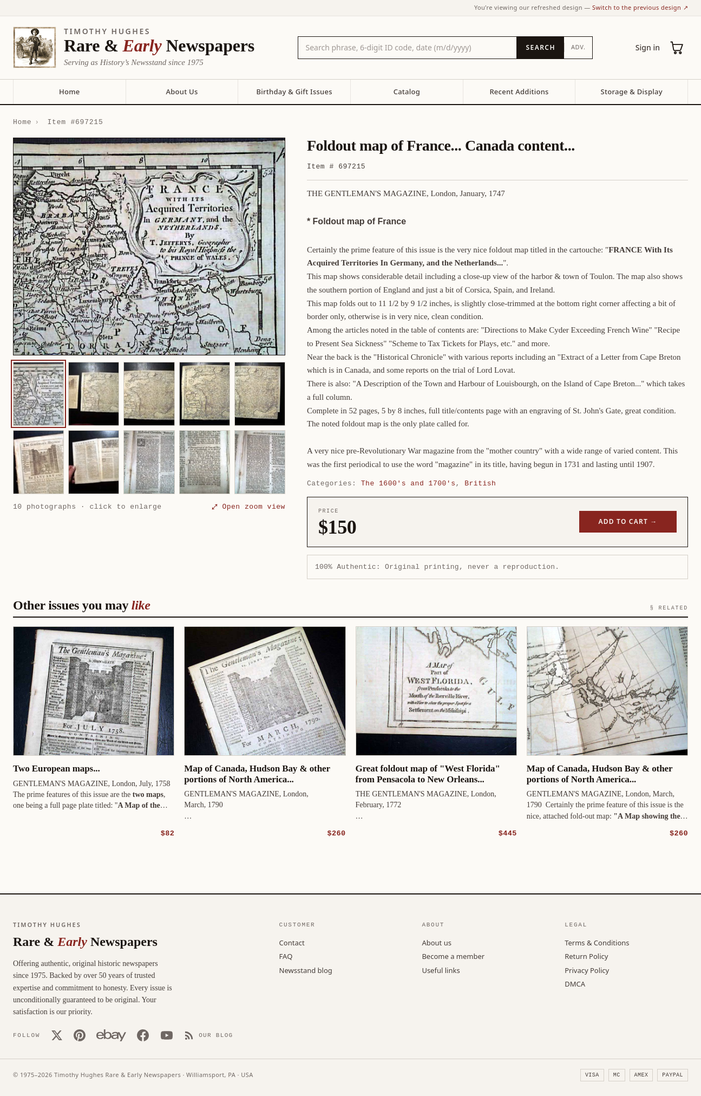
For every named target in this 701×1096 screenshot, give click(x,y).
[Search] (540, 48)
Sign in (648, 47)
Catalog (407, 91)
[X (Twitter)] (57, 1035)
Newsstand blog (305, 970)
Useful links (441, 970)
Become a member (453, 956)
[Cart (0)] (677, 48)
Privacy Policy (587, 970)
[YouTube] (167, 1035)
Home (69, 91)
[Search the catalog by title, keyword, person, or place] (407, 48)
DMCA (575, 983)
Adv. (578, 47)
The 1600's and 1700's (408, 483)
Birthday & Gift (294, 91)
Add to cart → (628, 521)
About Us (182, 91)
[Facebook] (143, 1035)
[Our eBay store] (111, 1035)
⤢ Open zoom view (248, 506)
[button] (149, 247)
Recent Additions (518, 91)
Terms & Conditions (597, 942)
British (480, 483)
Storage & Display (632, 91)
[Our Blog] (209, 1034)
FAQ (286, 956)
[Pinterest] (80, 1035)
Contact (292, 942)
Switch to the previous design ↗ (640, 7)
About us (436, 942)
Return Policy (586, 956)
